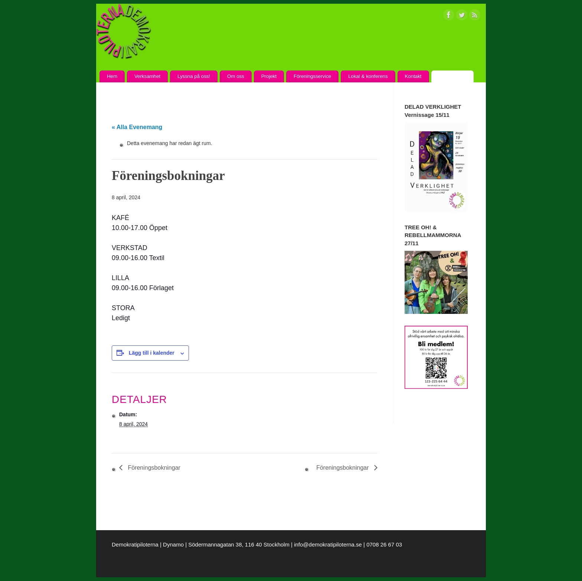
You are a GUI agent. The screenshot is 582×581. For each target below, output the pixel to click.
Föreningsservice (312, 76)
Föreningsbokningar (153, 468)
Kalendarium (452, 76)
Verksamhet (147, 76)
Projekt (269, 76)
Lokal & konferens (368, 76)
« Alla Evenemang (137, 127)
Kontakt (413, 76)
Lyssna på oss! (193, 76)
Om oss (235, 76)
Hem (112, 76)
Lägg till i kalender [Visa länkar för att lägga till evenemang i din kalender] (151, 353)
